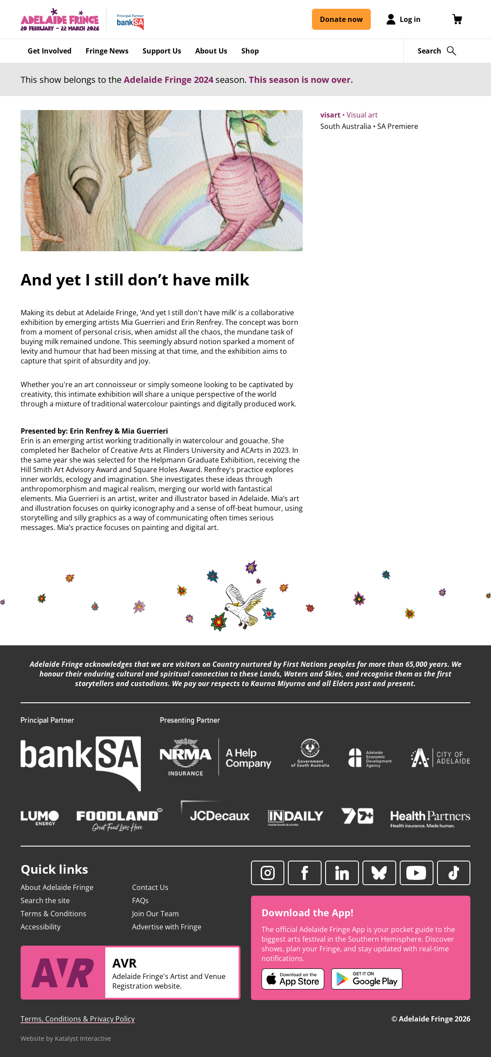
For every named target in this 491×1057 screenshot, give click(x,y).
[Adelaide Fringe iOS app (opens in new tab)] (293, 978)
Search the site (45, 900)
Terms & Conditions (53, 913)
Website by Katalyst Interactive (66, 1038)
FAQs (140, 900)
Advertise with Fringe (166, 927)
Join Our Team (155, 913)
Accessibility (41, 927)
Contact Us (150, 887)
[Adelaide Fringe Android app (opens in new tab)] (366, 978)
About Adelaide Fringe (57, 887)
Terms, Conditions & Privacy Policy (78, 1019)
